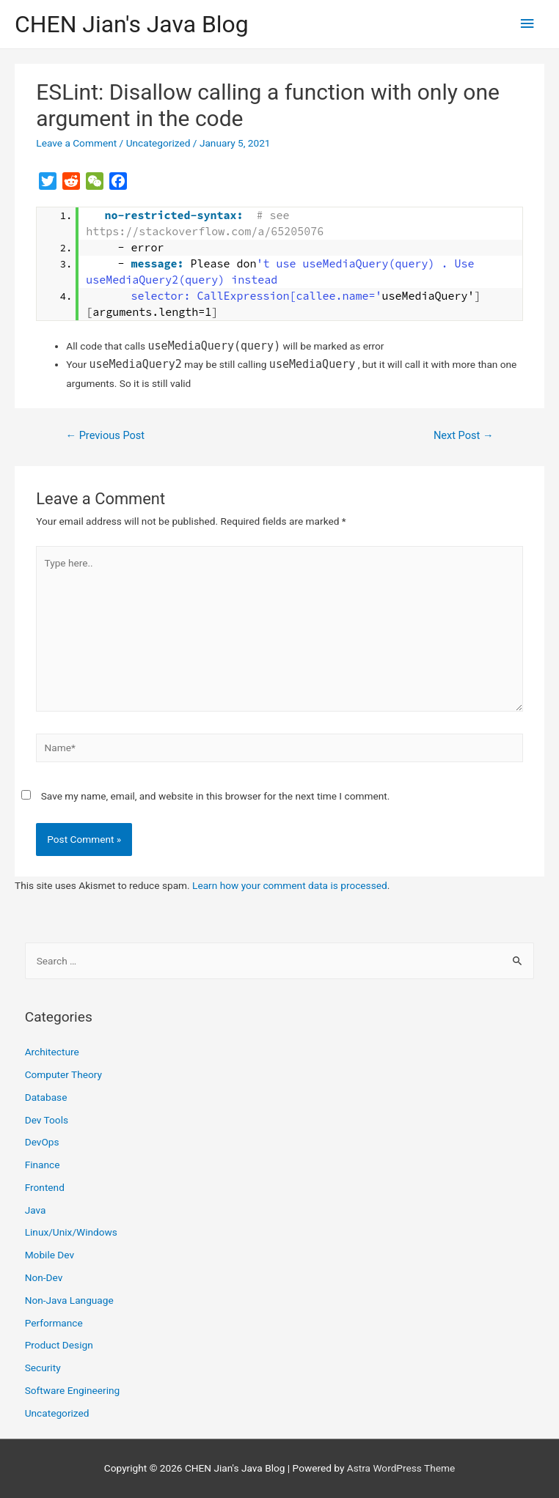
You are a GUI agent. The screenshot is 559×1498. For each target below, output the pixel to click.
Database (46, 1097)
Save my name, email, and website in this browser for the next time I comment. (215, 796)
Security (43, 1367)
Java (35, 1210)
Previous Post (105, 435)
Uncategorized (158, 143)
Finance (42, 1164)
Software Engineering (72, 1390)
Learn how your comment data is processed (289, 885)
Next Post (464, 435)
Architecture (52, 1052)
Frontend (45, 1187)
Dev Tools (46, 1120)
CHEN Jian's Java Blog (132, 24)
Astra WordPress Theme (401, 1468)
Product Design (59, 1345)
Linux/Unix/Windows (71, 1232)
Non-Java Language (69, 1300)
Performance (54, 1323)
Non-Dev (44, 1277)
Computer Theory (63, 1074)
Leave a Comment (76, 143)
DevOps (42, 1142)
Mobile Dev (49, 1255)
